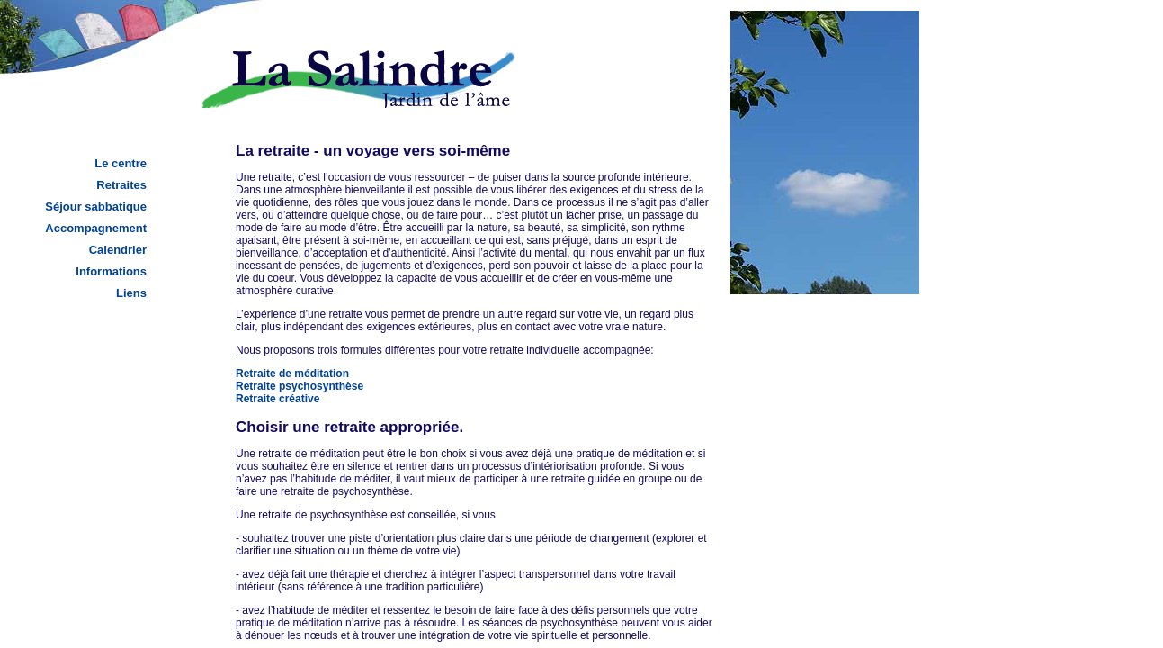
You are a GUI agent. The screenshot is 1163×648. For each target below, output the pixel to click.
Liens (131, 293)
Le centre (120, 163)
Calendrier (118, 249)
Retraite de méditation (292, 373)
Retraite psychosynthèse (299, 386)
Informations (111, 271)
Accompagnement (96, 228)
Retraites (121, 185)
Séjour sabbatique (96, 206)
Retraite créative (277, 398)
